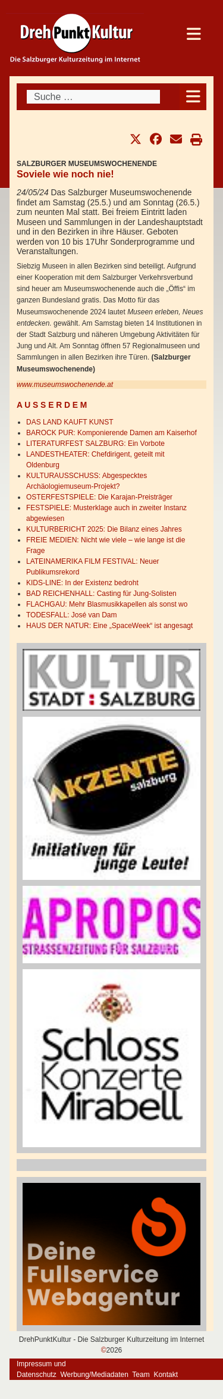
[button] (136, 139)
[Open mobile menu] (193, 96)
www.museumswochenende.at (65, 384)
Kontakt (165, 1374)
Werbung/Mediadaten (94, 1374)
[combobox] (93, 97)
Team (140, 1374)
